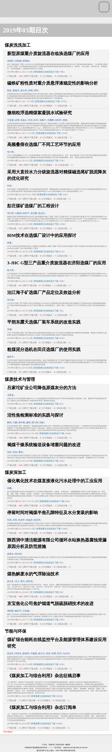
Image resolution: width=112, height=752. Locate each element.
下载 (56, 72)
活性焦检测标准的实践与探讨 (35, 415)
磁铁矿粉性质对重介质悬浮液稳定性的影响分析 (52, 83)
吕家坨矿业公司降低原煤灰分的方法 (41, 387)
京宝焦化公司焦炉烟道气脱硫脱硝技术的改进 (50, 603)
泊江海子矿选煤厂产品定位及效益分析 (44, 292)
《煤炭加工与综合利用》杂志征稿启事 (44, 675)
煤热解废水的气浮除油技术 (33, 573)
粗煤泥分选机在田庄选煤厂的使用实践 (44, 349)
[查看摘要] (38, 72)
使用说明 (51, 747)
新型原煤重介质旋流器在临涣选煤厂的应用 (48, 53)
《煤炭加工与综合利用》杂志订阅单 (41, 707)
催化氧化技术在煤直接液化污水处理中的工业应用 (54, 480)
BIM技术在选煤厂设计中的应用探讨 (41, 235)
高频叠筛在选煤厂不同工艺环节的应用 (44, 144)
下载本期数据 (7, 732)
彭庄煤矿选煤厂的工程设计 (33, 205)
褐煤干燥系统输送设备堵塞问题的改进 (44, 444)
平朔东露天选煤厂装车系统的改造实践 (44, 322)
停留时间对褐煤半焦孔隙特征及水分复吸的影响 (52, 512)
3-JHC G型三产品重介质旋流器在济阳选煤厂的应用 (56, 262)
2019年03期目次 (25, 30)
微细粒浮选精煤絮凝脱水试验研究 (39, 112)
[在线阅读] (48, 72)
